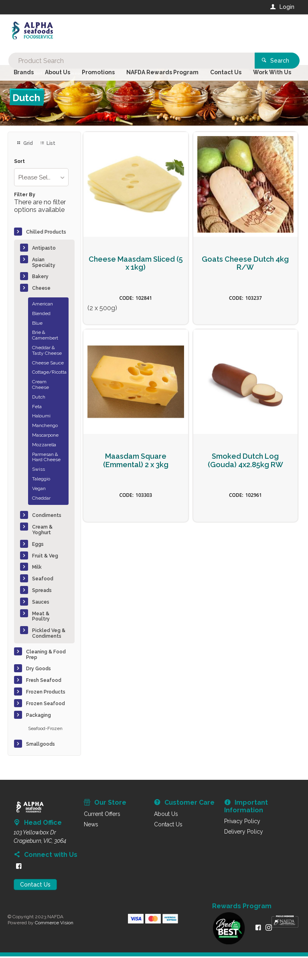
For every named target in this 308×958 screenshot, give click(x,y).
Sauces (40, 603)
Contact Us (35, 886)
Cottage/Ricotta (49, 373)
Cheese (41, 290)
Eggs (38, 545)
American (42, 305)
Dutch (38, 398)
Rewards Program (242, 907)
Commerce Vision (54, 924)
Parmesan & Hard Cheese (46, 458)
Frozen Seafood (45, 705)
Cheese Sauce (48, 364)
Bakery (40, 278)
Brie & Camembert (45, 336)
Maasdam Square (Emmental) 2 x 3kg (135, 462)
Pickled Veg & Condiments (48, 634)
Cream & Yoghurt (42, 531)
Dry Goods (38, 670)
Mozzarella (44, 446)
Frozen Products (45, 693)
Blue (37, 324)
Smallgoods (40, 745)
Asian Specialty (43, 263)
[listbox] (41, 179)
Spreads (42, 591)
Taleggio (41, 480)
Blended (41, 314)
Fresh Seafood (43, 681)
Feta (37, 408)
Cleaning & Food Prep (46, 655)
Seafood (42, 580)
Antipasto (44, 249)
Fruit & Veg (45, 557)
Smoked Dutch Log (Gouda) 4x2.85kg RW (245, 462)
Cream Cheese (40, 386)
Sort (19, 162)
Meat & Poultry (41, 617)
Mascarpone (45, 436)
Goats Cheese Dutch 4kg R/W (245, 264)
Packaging (38, 716)
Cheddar (41, 499)
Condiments (46, 517)
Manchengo (45, 427)
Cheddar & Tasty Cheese (47, 351)
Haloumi (41, 417)
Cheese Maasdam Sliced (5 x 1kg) (136, 264)
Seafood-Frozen (45, 730)
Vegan (39, 489)
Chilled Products (46, 233)
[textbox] (121, 32)
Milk (37, 569)
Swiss (38, 471)
